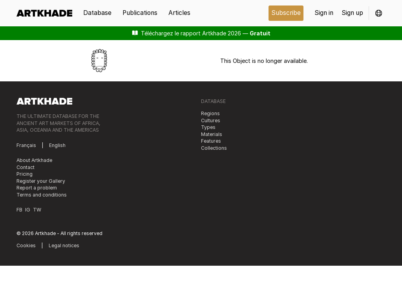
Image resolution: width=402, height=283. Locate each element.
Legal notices (64, 245)
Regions (210, 113)
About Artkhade (34, 160)
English (57, 145)
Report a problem (36, 188)
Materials (211, 134)
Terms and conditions (41, 195)
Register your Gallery (40, 181)
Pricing (24, 174)
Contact (25, 167)
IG (27, 210)
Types (208, 127)
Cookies (26, 245)
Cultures (210, 120)
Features (211, 141)
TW (37, 210)
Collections (214, 148)
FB (19, 210)
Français (26, 145)
